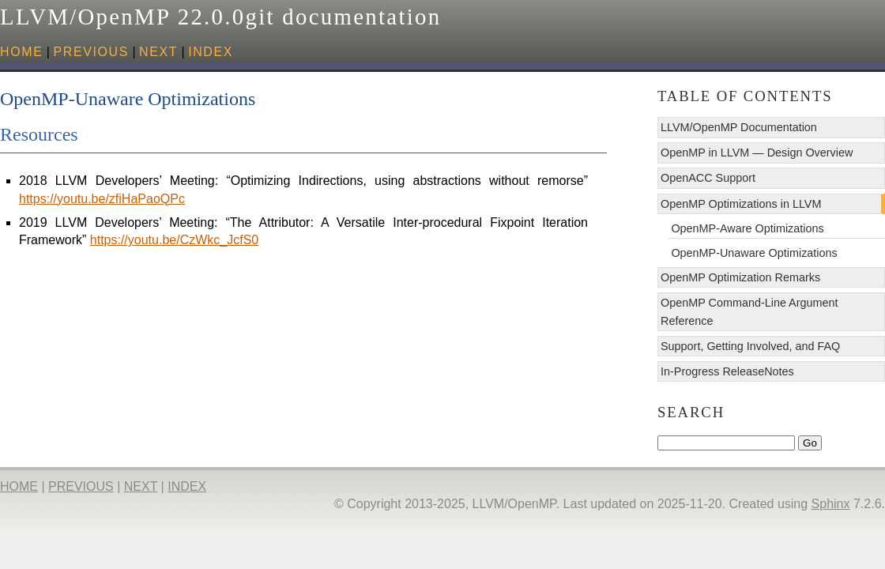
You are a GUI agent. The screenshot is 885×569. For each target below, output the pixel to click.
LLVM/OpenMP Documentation (739, 127)
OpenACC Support (708, 177)
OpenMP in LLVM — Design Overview (757, 152)
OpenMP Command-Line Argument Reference (749, 311)
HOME (21, 51)
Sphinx (831, 504)
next (158, 51)
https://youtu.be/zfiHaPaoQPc (102, 198)
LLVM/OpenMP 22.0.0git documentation (220, 16)
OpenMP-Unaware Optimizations (754, 253)
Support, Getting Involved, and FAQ (750, 346)
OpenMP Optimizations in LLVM (741, 204)
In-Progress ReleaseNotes (727, 371)
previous (91, 51)
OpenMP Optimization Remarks (740, 277)
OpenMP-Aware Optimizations (747, 228)
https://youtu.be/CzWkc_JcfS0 (174, 240)
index (210, 51)
